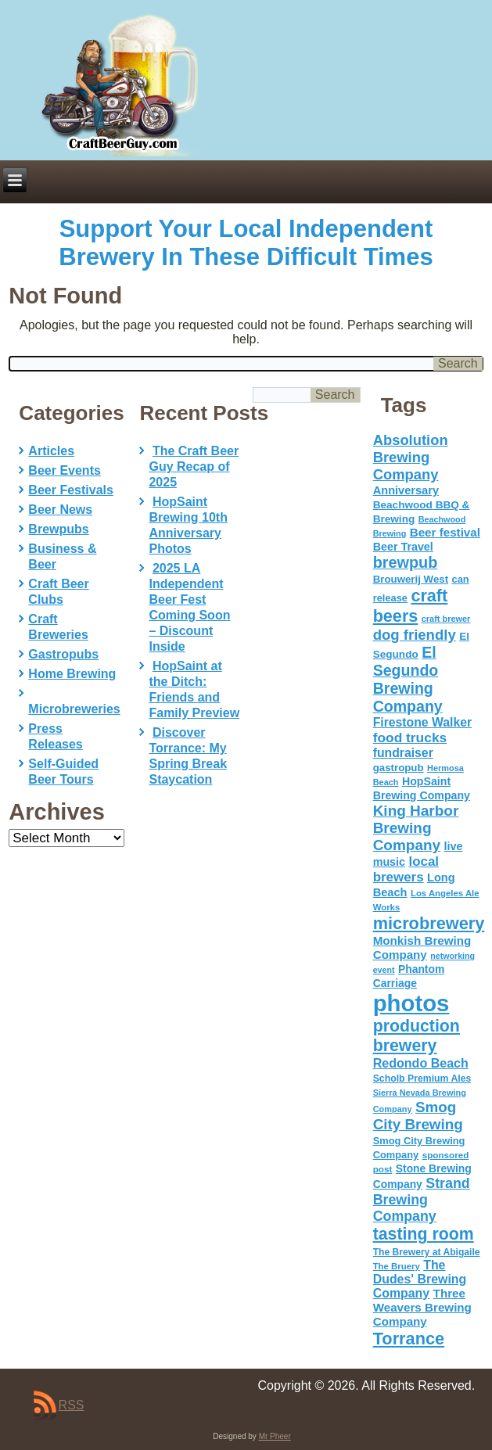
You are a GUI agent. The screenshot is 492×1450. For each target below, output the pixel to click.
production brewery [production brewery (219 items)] (416, 1036)
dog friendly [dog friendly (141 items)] (414, 634)
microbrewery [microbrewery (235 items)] (429, 923)
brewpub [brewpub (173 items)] (405, 562)
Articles (51, 451)
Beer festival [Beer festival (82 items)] (445, 532)
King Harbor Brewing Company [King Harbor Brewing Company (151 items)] (416, 827)
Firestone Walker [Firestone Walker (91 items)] (422, 722)
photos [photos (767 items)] (411, 1003)
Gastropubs (63, 654)
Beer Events (64, 470)
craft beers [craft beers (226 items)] (410, 606)
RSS (71, 1405)
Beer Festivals (70, 490)
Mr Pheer (275, 1436)
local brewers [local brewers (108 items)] (406, 869)
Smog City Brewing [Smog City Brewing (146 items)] (418, 1115)
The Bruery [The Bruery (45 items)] (396, 1266)
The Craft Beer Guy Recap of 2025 (194, 466)
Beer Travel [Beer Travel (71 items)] (403, 546)
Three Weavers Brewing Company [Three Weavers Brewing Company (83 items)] (422, 1307)
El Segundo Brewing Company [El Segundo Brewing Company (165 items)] (408, 679)
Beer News (60, 509)
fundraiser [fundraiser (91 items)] (403, 752)
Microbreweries (74, 709)
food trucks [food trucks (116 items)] (410, 737)
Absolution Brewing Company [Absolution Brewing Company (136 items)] (410, 457)
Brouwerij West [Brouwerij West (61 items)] (410, 579)
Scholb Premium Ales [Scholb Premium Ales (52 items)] (422, 1078)
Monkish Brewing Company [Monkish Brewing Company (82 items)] (422, 947)
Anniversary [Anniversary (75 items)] (406, 490)
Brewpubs (58, 529)
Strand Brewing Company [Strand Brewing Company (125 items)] (421, 1199)
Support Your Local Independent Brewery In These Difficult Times (246, 243)
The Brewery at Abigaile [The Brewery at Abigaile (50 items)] (426, 1252)
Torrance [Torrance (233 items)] (408, 1338)
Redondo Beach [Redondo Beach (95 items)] (421, 1063)
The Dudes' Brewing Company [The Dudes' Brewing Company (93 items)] (420, 1279)
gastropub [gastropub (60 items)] (398, 767)
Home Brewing (72, 673)
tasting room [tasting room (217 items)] (423, 1234)
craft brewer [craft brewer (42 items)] (446, 618)
